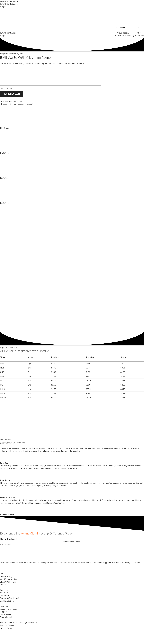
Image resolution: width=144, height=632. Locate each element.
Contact (140, 36)
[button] (9, 1)
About (138, 28)
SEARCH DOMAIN (12, 94)
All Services (120, 28)
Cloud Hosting (123, 33)
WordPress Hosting (125, 36)
